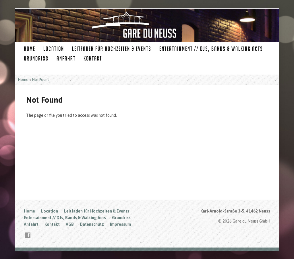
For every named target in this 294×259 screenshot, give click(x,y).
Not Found (40, 79)
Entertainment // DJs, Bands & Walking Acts (211, 48)
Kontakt (93, 58)
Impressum (120, 224)
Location (53, 48)
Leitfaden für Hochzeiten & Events (111, 48)
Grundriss (36, 58)
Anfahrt (66, 58)
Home (29, 48)
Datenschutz (92, 224)
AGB (70, 224)
